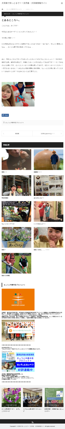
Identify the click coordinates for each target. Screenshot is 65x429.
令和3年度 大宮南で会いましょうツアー (54, 410)
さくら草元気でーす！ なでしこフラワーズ (11, 410)
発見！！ (4, 172)
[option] (11, 400)
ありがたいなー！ (39, 198)
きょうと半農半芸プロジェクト (20, 13)
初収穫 (17, 133)
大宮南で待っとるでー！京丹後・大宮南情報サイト (31, 426)
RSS (32, 422)
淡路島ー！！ (38, 172)
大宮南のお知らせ (32, 405)
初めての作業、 (6, 275)
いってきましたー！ (40, 224)
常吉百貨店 (5, 198)
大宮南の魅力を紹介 (11, 405)
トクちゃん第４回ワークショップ (32, 410)
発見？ (4, 250)
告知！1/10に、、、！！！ (41, 250)
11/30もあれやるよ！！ (48, 133)
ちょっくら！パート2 (8, 224)
